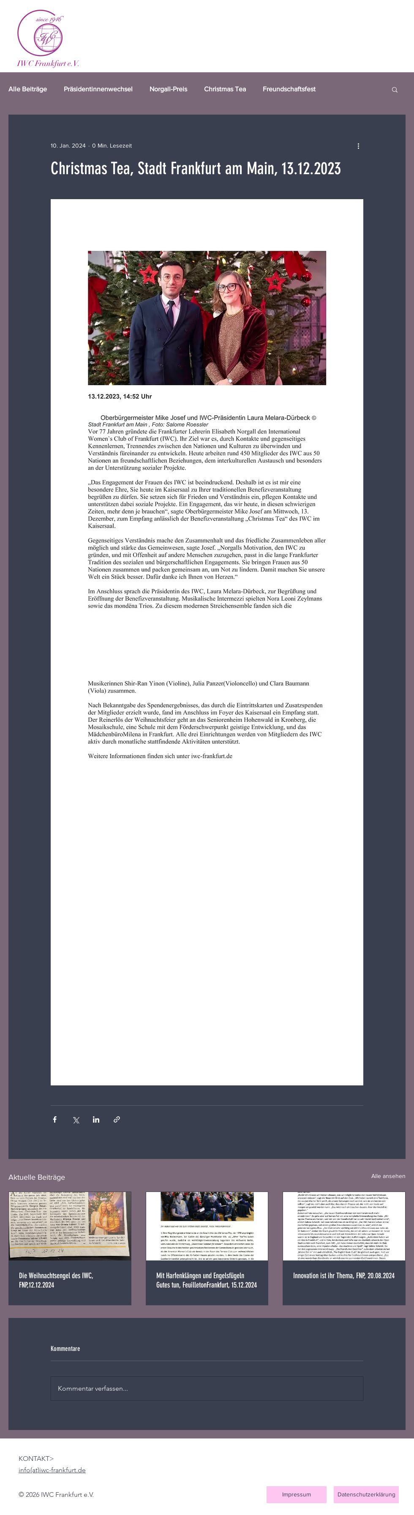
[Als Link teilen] (117, 1119)
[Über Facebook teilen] (55, 1119)
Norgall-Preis (168, 89)
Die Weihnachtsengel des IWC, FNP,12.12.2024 (56, 1280)
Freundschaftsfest (289, 89)
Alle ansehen (388, 1176)
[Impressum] (297, 1494)
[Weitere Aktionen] (358, 145)
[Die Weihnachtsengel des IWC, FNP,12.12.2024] (70, 1226)
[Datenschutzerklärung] (366, 1494)
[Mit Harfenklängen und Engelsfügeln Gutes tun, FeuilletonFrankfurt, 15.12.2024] (207, 1226)
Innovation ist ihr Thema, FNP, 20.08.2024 (344, 1275)
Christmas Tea (225, 89)
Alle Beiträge (27, 89)
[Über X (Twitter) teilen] (75, 1119)
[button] (395, 89)
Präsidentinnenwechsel (98, 89)
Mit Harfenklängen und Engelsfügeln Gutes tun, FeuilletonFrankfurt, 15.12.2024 (206, 1280)
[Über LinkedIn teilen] (96, 1119)
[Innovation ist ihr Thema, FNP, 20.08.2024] (344, 1226)
